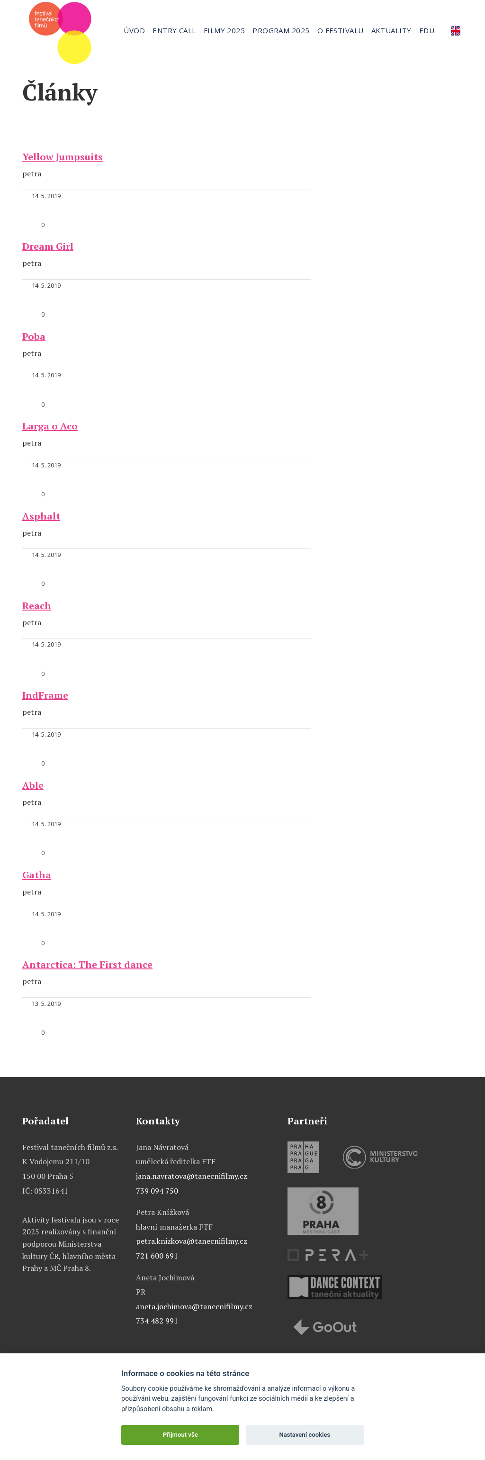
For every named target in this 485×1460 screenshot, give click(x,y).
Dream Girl (47, 246)
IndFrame (45, 695)
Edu (426, 30)
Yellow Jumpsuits (62, 156)
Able (33, 785)
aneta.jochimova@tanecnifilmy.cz (194, 1306)
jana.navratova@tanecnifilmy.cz (191, 1176)
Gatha (36, 874)
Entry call (174, 30)
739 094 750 (157, 1191)
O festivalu (340, 30)
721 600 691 (157, 1255)
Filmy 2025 (224, 30)
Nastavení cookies (304, 1434)
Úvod (134, 30)
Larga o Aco (50, 426)
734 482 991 (157, 1320)
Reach (36, 605)
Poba (33, 336)
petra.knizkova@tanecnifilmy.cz (191, 1241)
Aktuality (391, 30)
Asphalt (41, 516)
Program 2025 (280, 30)
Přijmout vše (180, 1434)
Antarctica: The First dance (87, 964)
